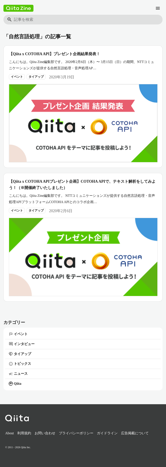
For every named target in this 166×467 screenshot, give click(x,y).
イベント (17, 76)
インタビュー (22, 344)
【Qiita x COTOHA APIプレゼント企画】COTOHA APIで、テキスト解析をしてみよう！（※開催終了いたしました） (82, 184)
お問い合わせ (45, 433)
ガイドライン (107, 433)
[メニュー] (158, 8)
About (9, 433)
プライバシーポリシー (76, 433)
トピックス (20, 364)
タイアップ (36, 76)
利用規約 (24, 433)
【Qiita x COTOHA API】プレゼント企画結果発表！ (54, 54)
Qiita (15, 383)
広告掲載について (135, 433)
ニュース (18, 374)
